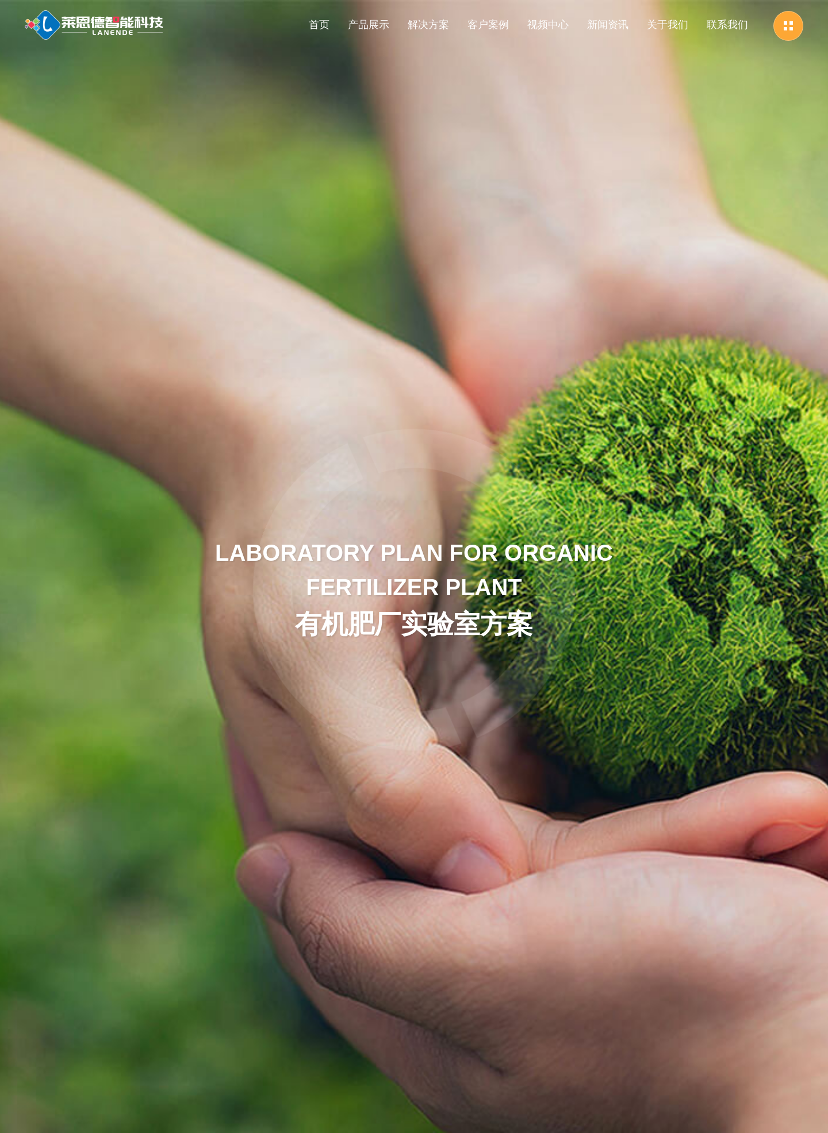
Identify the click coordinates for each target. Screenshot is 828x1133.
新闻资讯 (607, 24)
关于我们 (667, 24)
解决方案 (428, 24)
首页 (319, 24)
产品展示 (368, 24)
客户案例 (488, 24)
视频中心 (548, 24)
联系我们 (727, 24)
